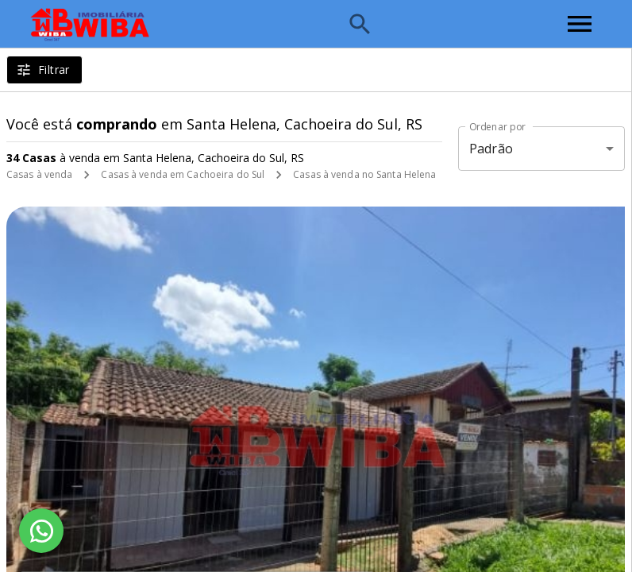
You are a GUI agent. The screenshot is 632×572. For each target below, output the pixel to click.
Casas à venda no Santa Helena (364, 174)
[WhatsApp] (41, 530)
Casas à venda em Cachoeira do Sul (182, 174)
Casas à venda (39, 174)
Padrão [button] (491, 148)
